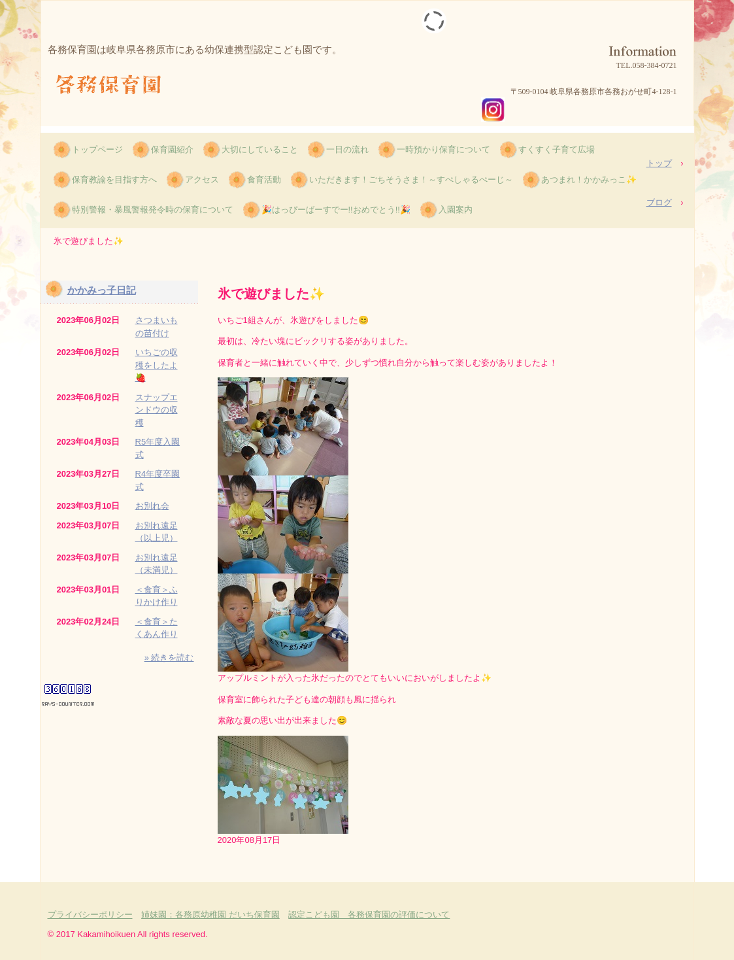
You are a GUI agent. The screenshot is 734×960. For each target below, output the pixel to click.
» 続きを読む (169, 657)
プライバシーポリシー (90, 914)
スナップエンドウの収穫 (156, 410)
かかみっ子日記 (101, 290)
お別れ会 (152, 506)
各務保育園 (113, 85)
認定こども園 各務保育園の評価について (369, 914)
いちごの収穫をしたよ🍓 (156, 365)
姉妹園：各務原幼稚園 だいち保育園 (210, 914)
